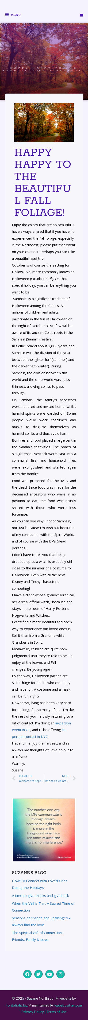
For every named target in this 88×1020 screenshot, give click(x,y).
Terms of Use (56, 1012)
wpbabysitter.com (68, 1005)
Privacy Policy (32, 1012)
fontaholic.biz (17, 1005)
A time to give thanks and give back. (40, 895)
